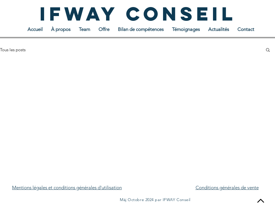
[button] (268, 50)
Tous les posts (13, 49)
